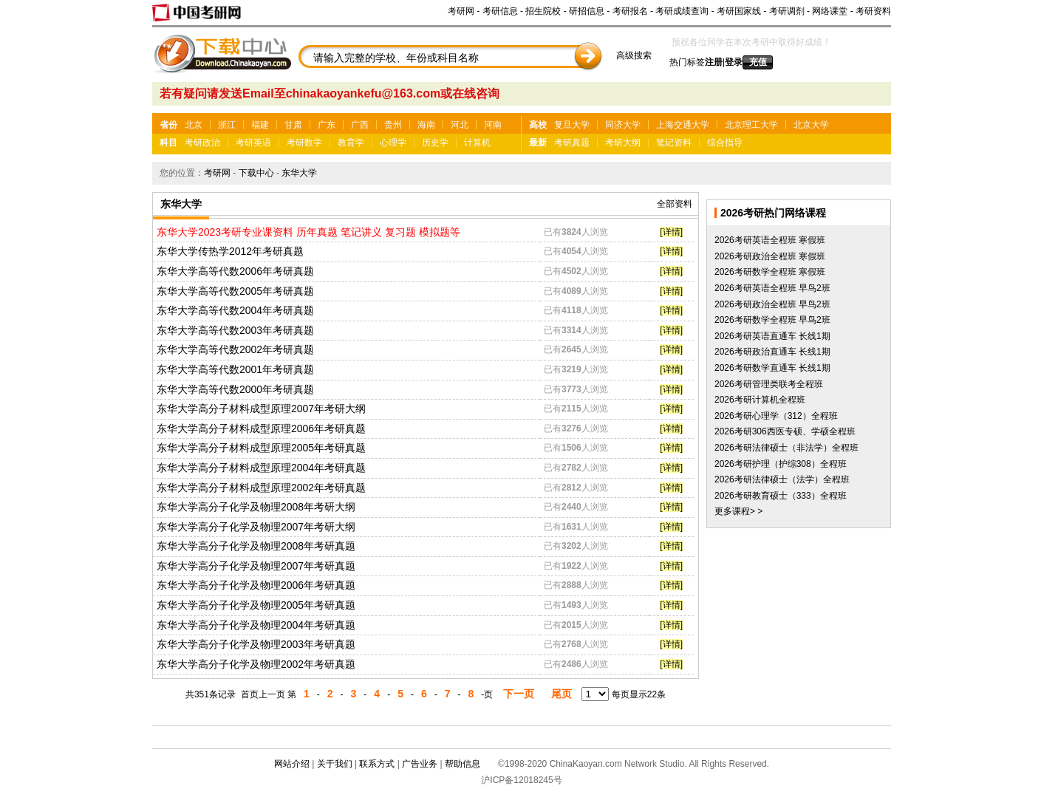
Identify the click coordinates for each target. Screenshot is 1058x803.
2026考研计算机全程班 (759, 399)
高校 (538, 125)
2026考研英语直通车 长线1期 (772, 336)
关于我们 (334, 764)
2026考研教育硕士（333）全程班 (780, 496)
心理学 (393, 142)
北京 (193, 125)
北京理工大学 (751, 125)
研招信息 (586, 11)
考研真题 (572, 142)
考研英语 (253, 142)
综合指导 (725, 142)
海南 (426, 125)
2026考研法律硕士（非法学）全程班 (786, 447)
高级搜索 (634, 55)
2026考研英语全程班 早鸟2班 (772, 288)
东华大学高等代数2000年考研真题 (235, 389)
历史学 (435, 142)
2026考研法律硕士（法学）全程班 (782, 479)
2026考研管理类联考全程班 (768, 384)
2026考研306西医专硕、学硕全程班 (785, 431)
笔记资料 (674, 142)
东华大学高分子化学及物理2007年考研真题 (256, 566)
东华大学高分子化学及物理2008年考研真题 (256, 546)
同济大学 (623, 125)
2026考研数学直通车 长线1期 (772, 368)
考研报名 (630, 11)
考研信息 (500, 11)
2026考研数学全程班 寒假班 (769, 272)
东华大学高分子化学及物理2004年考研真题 (256, 625)
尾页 (561, 694)
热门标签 (687, 62)
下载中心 (256, 173)
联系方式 (377, 764)
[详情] (671, 232)
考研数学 (304, 142)
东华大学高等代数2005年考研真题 (235, 291)
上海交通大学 (682, 125)
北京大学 (811, 125)
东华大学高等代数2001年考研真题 (235, 369)
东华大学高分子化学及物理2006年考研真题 (256, 585)
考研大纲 (623, 142)
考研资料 (873, 11)
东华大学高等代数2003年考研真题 (235, 330)
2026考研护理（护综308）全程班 (780, 464)
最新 (538, 142)
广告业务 (419, 764)
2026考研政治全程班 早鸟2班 (772, 304)
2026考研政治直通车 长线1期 (772, 351)
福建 (260, 125)
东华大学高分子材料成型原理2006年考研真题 (261, 428)
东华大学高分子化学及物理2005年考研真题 (256, 605)
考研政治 (202, 142)
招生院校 (543, 11)
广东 (326, 125)
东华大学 (299, 173)
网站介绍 (292, 764)
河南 (493, 125)
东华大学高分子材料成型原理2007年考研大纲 (261, 408)
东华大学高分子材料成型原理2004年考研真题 (261, 468)
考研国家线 (739, 11)
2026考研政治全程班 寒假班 (769, 256)
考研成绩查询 (682, 11)
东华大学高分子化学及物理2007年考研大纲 (256, 527)
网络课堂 (829, 11)
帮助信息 (462, 764)
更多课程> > (738, 511)
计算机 (477, 142)
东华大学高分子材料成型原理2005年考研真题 (261, 448)
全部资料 (674, 204)
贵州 (393, 125)
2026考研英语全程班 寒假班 (769, 240)
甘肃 (293, 125)
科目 (168, 142)
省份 (168, 125)
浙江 (227, 125)
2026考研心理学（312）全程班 (776, 416)
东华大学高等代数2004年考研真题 (235, 310)
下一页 (518, 694)
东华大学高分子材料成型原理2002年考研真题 (261, 487)
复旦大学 (572, 125)
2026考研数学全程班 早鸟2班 (772, 320)
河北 (459, 125)
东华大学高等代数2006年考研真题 (235, 271)
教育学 (351, 142)
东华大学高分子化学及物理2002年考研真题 (256, 664)
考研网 (461, 11)
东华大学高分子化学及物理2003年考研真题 (256, 644)
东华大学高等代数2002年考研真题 (235, 349)
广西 (360, 125)
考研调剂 (787, 11)
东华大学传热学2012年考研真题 (230, 251)
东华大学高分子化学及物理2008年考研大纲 (256, 507)
